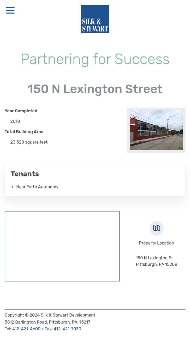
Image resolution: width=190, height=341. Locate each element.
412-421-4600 (26, 328)
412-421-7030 (67, 328)
